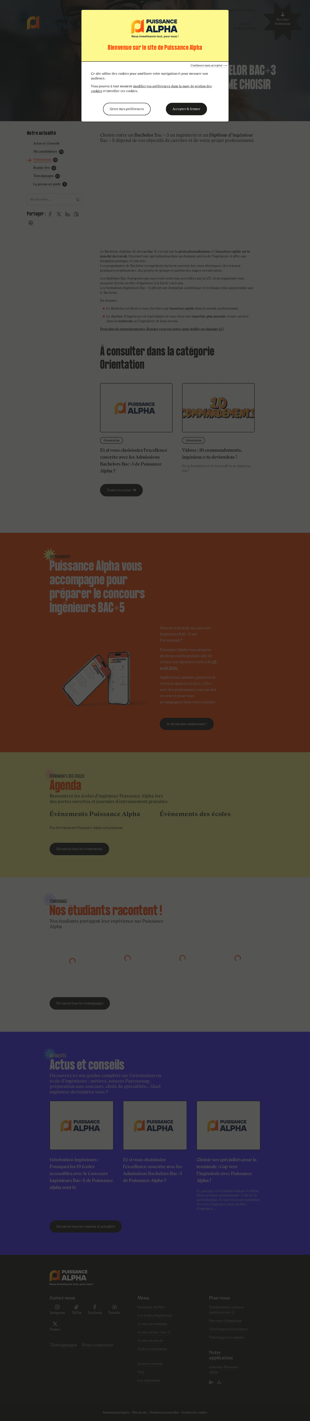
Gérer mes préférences (127, 109)
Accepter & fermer (186, 109)
